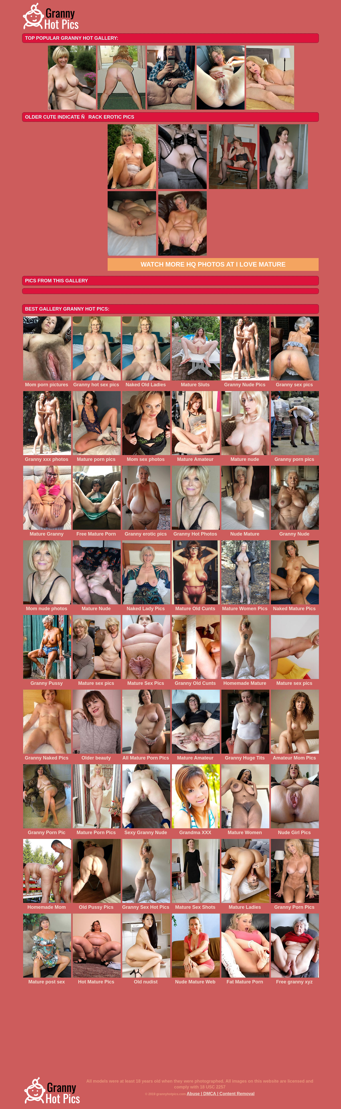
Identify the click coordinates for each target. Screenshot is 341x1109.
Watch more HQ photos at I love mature (213, 264)
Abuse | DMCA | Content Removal (221, 1093)
